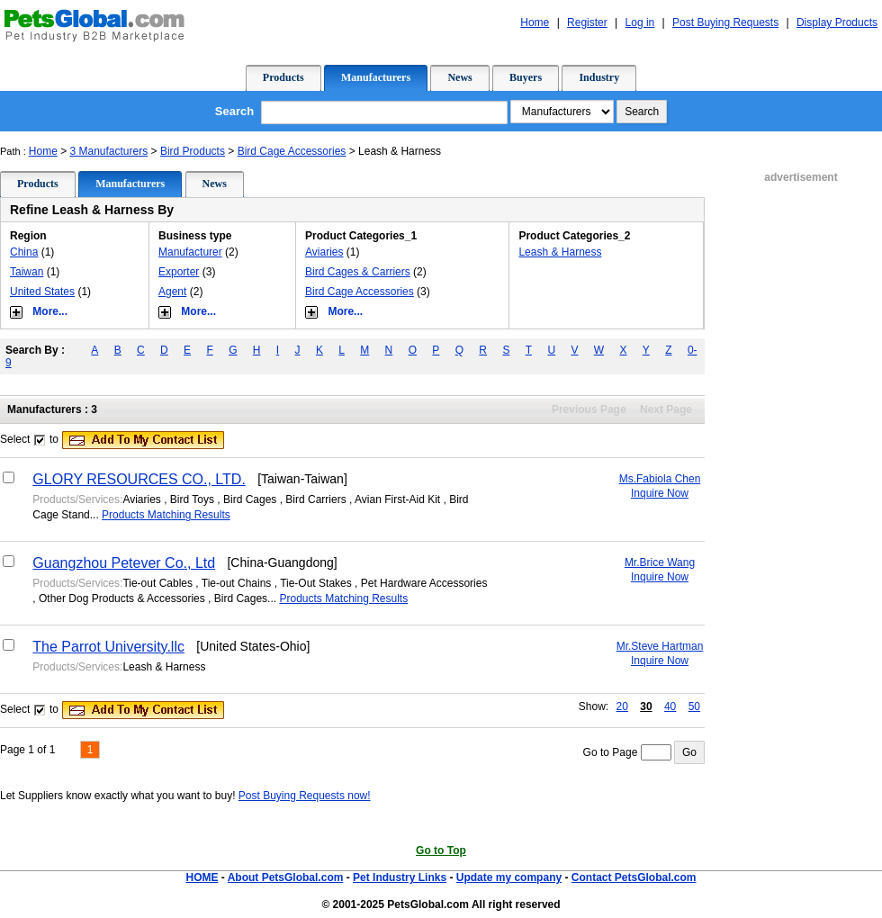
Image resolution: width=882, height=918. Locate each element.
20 (622, 706)
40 (670, 706)
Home (43, 151)
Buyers (525, 77)
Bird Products (192, 151)
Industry (599, 77)
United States (42, 291)
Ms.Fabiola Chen (660, 478)
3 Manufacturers (109, 151)
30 (646, 706)
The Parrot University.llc (108, 646)
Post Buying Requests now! (304, 795)
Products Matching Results (166, 514)
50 (694, 706)
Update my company (509, 877)
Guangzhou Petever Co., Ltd (123, 563)
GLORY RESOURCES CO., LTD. (139, 479)
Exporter (178, 272)
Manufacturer (190, 252)
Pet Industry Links (399, 877)
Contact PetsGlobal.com (634, 877)
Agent (172, 291)
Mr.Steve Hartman (660, 646)
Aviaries (324, 252)
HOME (201, 877)
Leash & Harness (559, 252)
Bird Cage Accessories (292, 151)
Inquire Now (659, 493)
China (24, 252)
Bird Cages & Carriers (357, 272)
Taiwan (26, 272)
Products (283, 77)
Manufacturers (375, 77)
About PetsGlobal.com (286, 877)
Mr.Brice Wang (660, 562)
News (459, 77)
